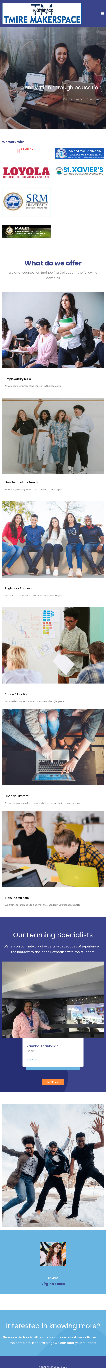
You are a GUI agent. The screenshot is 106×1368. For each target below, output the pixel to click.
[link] (79, 134)
